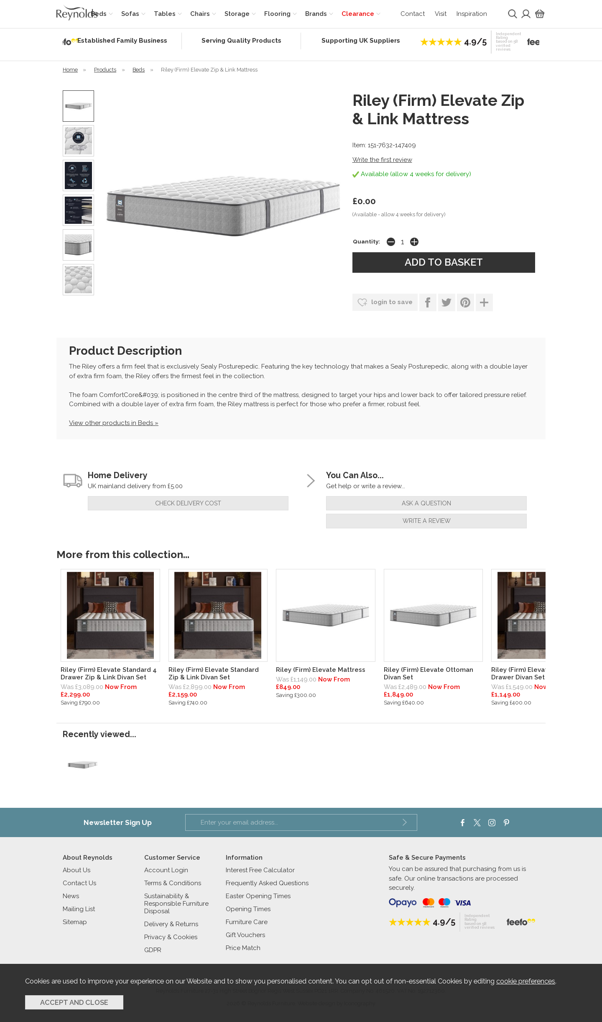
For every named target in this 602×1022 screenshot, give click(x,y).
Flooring (277, 14)
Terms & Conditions (172, 883)
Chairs (200, 14)
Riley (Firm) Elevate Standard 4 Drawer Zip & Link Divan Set (109, 673)
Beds (99, 14)
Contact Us (79, 883)
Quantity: (366, 241)
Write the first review (382, 160)
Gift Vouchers (245, 935)
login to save (385, 302)
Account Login (166, 870)
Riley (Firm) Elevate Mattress (320, 670)
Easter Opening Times (258, 896)
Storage (237, 14)
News (71, 896)
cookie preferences (525, 981)
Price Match (243, 948)
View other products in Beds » (113, 423)
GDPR (152, 950)
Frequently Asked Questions (267, 883)
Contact (412, 14)
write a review (427, 520)
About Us (76, 870)
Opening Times (248, 909)
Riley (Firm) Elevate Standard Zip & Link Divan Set (213, 673)
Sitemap (75, 922)
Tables (165, 14)
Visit (440, 14)
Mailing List (79, 909)
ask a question (426, 503)
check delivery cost (188, 503)
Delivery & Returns (171, 924)
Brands (316, 14)
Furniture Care (247, 922)
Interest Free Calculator (260, 870)
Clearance (358, 14)
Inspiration (472, 14)
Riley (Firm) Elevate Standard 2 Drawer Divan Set (539, 673)
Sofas (130, 14)
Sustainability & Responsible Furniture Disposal (176, 903)
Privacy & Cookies (170, 937)
